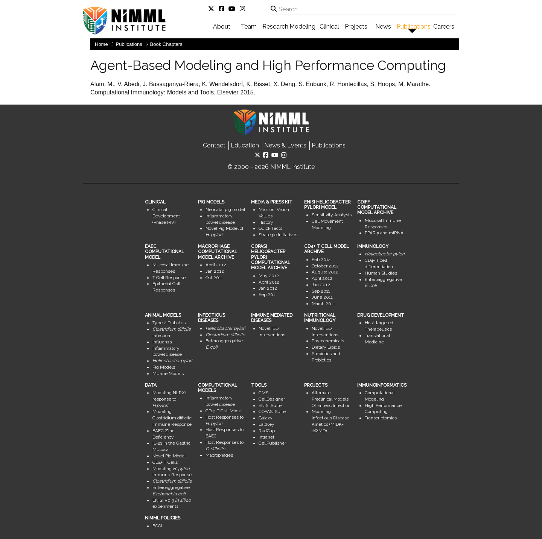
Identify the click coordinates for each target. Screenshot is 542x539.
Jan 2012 (215, 271)
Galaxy (266, 418)
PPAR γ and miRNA (384, 232)
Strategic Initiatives (278, 234)
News (383, 26)
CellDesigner (272, 399)
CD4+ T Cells (165, 462)
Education (245, 145)
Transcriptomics (381, 418)
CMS (263, 392)
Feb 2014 (321, 259)
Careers (443, 26)
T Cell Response (169, 277)
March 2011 (323, 303)
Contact (214, 145)
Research (275, 26)
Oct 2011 (214, 277)
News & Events (285, 145)
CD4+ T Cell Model (224, 410)
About (221, 26)
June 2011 (322, 297)
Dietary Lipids (326, 347)
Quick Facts (270, 228)
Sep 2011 (268, 294)
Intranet (266, 437)
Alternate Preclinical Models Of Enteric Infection (331, 399)
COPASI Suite (272, 411)
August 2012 (325, 272)
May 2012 (269, 275)
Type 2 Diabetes (169, 322)
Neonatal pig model (225, 209)
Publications (414, 26)
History (266, 222)
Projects (356, 26)
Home (101, 44)
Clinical (329, 26)
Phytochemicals (328, 340)
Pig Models (163, 367)
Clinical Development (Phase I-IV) (166, 216)
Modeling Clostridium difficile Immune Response (172, 418)
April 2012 (216, 264)
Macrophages (219, 455)
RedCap (267, 430)
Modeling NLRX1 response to (169, 399)
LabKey (266, 424)
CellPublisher (272, 443)
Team (249, 26)
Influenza (162, 342)
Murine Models (168, 373)
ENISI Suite (270, 405)
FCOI (157, 525)
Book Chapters (166, 44)
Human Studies (381, 273)
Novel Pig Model (169, 456)
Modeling (302, 26)
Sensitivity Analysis (332, 214)
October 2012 (325, 266)
